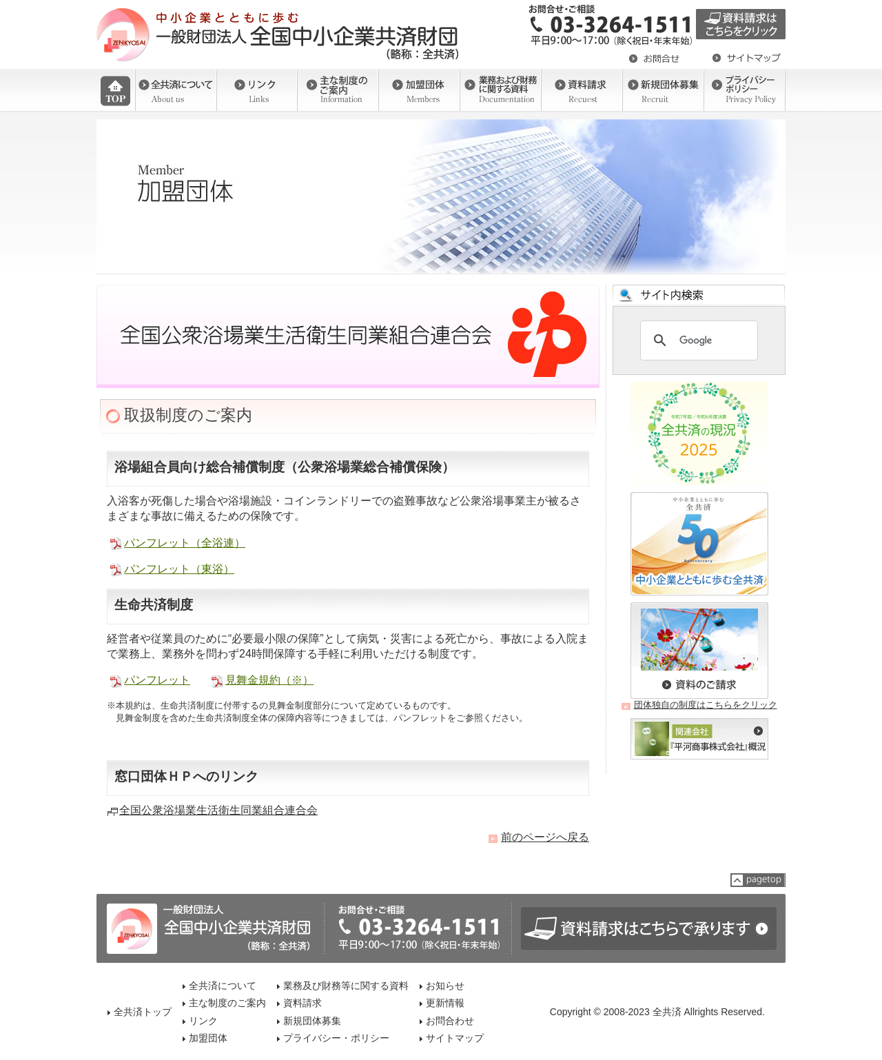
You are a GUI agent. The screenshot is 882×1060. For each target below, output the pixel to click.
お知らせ (445, 985)
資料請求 (302, 1002)
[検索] (697, 340)
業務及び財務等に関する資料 (346, 985)
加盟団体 (208, 1037)
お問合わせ (450, 1020)
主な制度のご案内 (227, 1002)
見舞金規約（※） (269, 680)
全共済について (222, 985)
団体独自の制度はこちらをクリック (705, 705)
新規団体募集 (312, 1020)
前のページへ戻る (545, 837)
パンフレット (157, 680)
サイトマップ (455, 1037)
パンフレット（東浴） (179, 569)
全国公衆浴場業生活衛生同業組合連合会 (218, 810)
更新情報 (445, 1002)
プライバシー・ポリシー (336, 1037)
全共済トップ (143, 1011)
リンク (203, 1020)
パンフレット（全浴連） (184, 543)
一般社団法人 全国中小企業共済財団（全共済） (279, 34)
